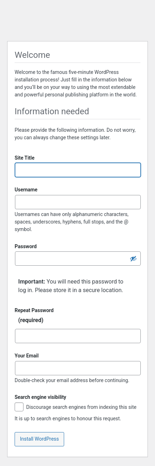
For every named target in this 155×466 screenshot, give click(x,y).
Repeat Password (77, 317)
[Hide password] (133, 258)
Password (26, 246)
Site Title (25, 158)
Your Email (26, 356)
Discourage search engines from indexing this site (75, 407)
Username (26, 189)
